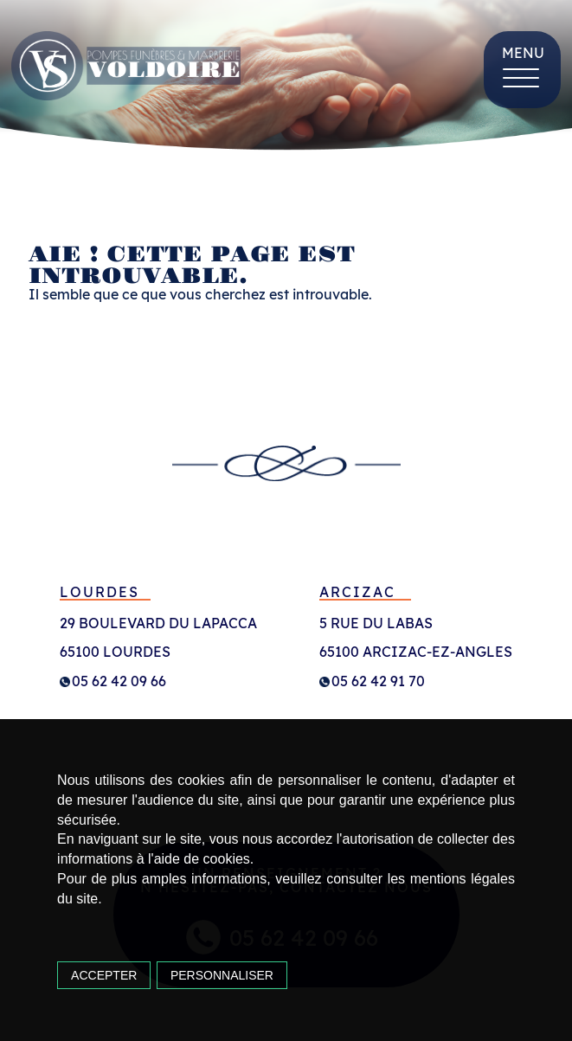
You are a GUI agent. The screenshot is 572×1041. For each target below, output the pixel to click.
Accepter (104, 975)
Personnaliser (221, 975)
